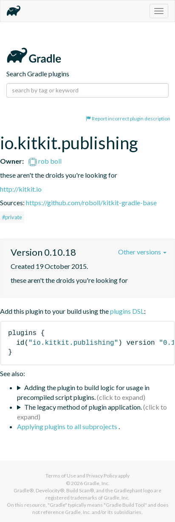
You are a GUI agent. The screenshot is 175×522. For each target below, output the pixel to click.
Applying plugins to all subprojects (68, 426)
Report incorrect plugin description (128, 118)
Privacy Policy (101, 475)
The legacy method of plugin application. (83, 407)
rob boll (45, 161)
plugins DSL (127, 311)
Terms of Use (60, 475)
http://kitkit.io (21, 189)
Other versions (142, 252)
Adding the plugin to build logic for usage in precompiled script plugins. (83, 392)
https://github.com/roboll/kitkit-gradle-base (91, 202)
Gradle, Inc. (97, 483)
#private (12, 217)
